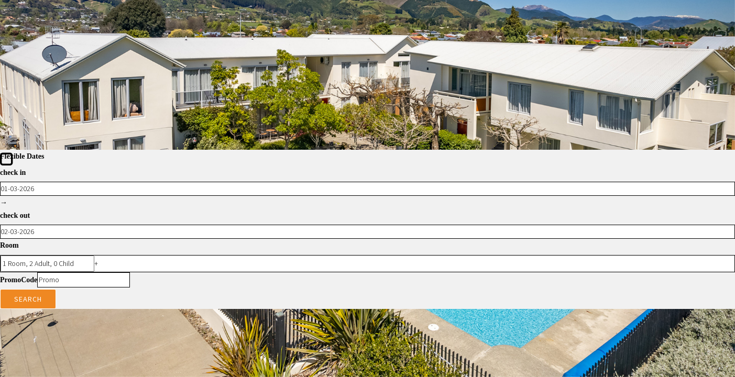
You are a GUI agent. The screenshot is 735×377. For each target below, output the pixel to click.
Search (28, 299)
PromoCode (18, 280)
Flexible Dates (22, 156)
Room (9, 245)
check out (15, 215)
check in (13, 172)
